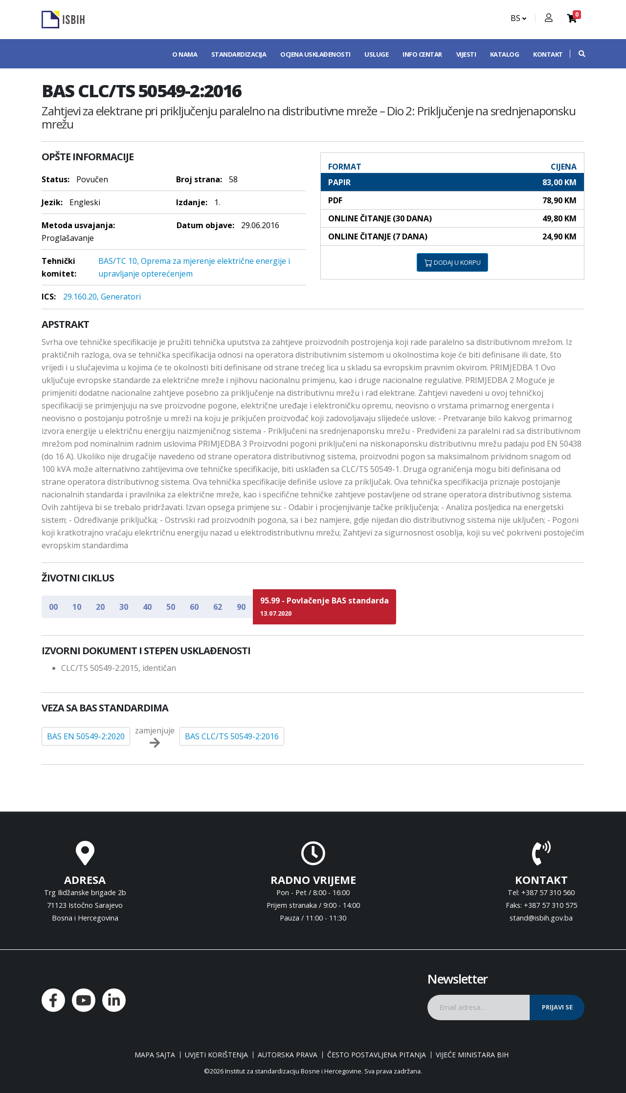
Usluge (376, 54)
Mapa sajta (154, 1054)
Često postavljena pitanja (376, 1054)
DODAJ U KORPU (453, 262)
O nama (184, 54)
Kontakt (548, 54)
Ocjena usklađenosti (315, 54)
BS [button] (518, 18)
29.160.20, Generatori (102, 296)
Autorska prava (287, 1054)
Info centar (422, 54)
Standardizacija (239, 54)
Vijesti (466, 54)
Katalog (504, 54)
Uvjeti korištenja (216, 1054)
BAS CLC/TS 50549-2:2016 (232, 736)
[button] (577, 53)
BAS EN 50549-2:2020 (86, 736)
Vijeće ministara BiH (472, 1054)
